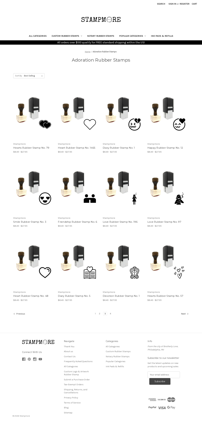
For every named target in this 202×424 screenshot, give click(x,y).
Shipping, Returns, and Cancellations (75, 391)
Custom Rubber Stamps (67, 36)
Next (185, 313)
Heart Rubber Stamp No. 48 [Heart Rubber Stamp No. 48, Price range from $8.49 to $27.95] (30, 295)
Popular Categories (132, 36)
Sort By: (18, 76)
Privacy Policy (71, 397)
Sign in (172, 4)
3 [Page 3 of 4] (105, 313)
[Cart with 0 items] (194, 4)
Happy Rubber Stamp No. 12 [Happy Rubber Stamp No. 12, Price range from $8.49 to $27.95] (165, 147)
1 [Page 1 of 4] (95, 313)
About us (68, 351)
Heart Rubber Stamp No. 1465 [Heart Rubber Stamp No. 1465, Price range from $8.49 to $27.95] (76, 147)
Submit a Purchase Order (77, 379)
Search (161, 4)
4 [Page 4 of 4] (110, 313)
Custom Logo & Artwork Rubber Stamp (76, 373)
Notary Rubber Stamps (100, 36)
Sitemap (68, 412)
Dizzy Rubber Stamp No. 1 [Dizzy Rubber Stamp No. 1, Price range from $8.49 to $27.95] (119, 147)
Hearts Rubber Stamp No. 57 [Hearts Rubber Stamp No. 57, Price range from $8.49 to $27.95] (165, 295)
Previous (19, 313)
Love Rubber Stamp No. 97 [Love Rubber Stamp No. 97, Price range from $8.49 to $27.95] (164, 221)
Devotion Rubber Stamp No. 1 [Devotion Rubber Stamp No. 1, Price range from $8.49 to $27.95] (121, 295)
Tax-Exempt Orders (73, 384)
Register (184, 4)
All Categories (38, 36)
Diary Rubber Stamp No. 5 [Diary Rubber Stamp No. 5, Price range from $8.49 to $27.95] (74, 295)
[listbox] (34, 75)
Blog (66, 407)
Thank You (69, 346)
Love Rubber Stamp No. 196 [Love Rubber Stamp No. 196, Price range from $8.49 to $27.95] (120, 221)
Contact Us (70, 356)
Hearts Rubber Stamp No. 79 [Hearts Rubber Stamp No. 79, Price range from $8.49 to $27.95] (31, 147)
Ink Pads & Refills (162, 36)
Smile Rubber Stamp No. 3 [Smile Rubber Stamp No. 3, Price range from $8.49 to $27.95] (29, 221)
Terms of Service (72, 402)
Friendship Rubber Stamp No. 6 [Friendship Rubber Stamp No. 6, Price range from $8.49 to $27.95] (77, 221)
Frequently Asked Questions (78, 361)
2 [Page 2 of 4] (99, 313)
